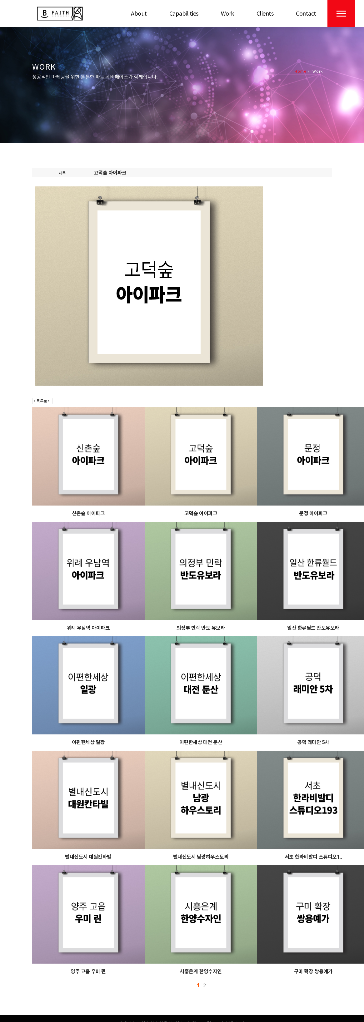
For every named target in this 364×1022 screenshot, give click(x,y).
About (139, 13)
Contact (306, 13)
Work (227, 13)
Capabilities (183, 13)
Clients (265, 13)
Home (300, 71)
